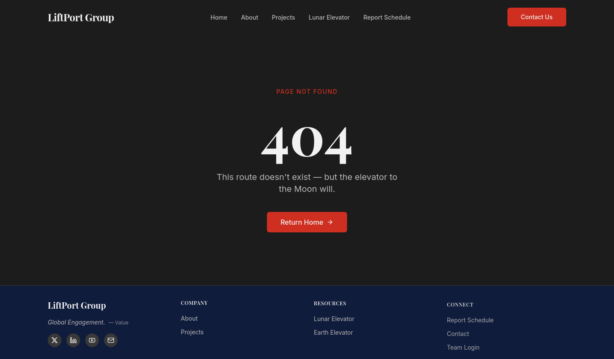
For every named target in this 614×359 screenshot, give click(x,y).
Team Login (463, 349)
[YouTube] (92, 340)
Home (219, 16)
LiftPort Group (81, 16)
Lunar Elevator (329, 16)
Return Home (307, 222)
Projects (283, 16)
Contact (458, 336)
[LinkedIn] (73, 340)
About (249, 16)
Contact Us (537, 15)
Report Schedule (387, 16)
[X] (54, 340)
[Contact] (111, 340)
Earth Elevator (333, 334)
